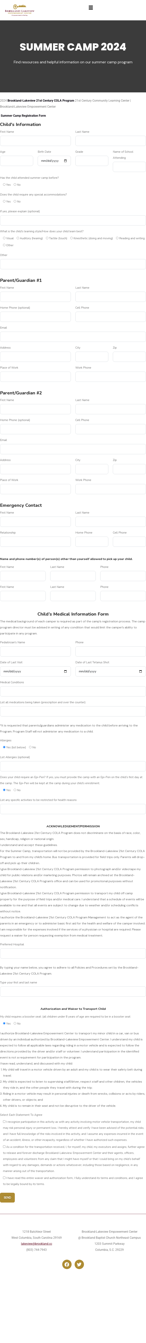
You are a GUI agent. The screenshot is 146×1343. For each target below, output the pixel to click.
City (77, 348)
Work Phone (83, 368)
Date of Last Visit (11, 662)
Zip (115, 348)
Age (2, 152)
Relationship (8, 533)
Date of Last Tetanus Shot (92, 662)
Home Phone (83, 533)
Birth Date (44, 152)
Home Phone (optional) (15, 308)
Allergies (5, 740)
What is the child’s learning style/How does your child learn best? (42, 231)
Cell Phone (82, 308)
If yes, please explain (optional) (20, 211)
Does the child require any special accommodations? (33, 194)
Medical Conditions (12, 682)
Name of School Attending (123, 155)
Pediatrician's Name (12, 642)
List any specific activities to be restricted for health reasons (38, 800)
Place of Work (9, 368)
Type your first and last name (18, 982)
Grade (79, 152)
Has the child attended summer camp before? (29, 178)
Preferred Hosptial (12, 944)
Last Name (82, 132)
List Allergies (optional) (15, 757)
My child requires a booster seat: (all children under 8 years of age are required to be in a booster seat (65, 1017)
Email (3, 328)
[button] (90, 7)
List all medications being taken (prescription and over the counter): (43, 702)
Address (5, 348)
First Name (7, 132)
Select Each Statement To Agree (21, 1115)
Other (3, 255)
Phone (104, 567)
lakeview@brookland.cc (36, 1244)
